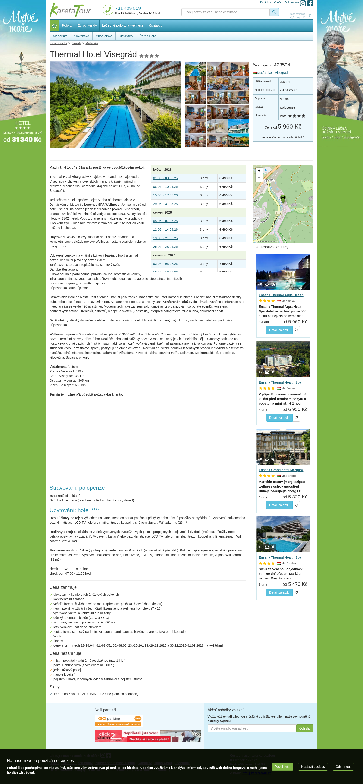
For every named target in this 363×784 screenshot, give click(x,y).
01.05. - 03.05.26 (165, 178)
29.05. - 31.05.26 (165, 204)
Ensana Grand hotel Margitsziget (283, 470)
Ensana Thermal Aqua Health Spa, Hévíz (283, 295)
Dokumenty (292, 2)
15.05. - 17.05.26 (165, 195)
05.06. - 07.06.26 (165, 221)
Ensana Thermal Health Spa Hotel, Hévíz (283, 382)
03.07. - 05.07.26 (165, 264)
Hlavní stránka (54, 25)
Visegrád (281, 73)
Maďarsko (262, 73)
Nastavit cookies (313, 766)
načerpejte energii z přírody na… (282, 486)
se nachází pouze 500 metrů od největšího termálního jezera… (282, 311)
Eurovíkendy (87, 25)
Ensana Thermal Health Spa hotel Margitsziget (283, 557)
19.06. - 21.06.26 (165, 238)
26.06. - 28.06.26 (165, 247)
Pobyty (67, 25)
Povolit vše (283, 766)
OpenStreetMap (262, 241)
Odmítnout (343, 766)
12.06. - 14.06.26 (165, 229)
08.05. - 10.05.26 (165, 187)
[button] (282, 198)
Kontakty (155, 25)
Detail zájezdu (279, 330)
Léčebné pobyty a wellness (123, 25)
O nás (278, 2)
